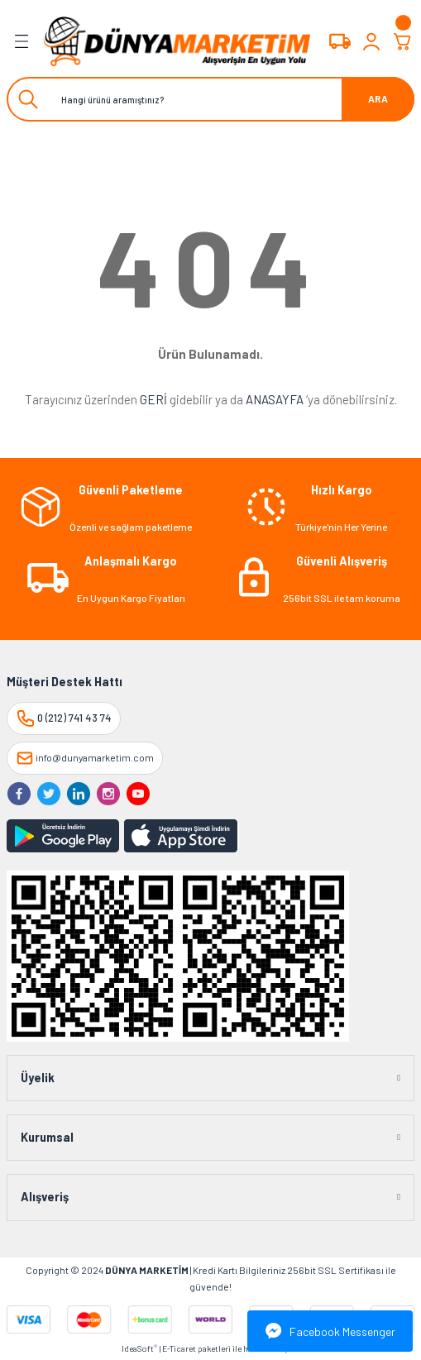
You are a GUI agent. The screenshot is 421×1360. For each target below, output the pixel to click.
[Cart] (402, 41)
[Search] (210, 99)
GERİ (153, 399)
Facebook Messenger (330, 1331)
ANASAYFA (275, 399)
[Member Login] (371, 41)
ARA (378, 98)
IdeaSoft (139, 1348)
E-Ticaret (179, 1348)
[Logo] (177, 41)
